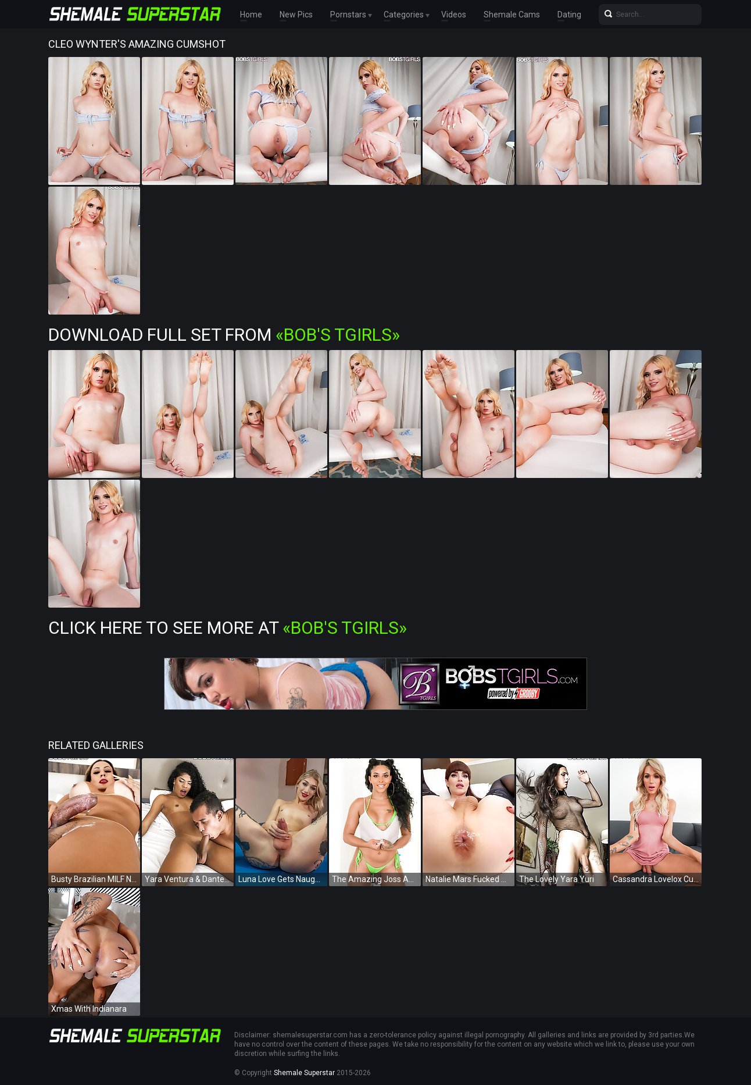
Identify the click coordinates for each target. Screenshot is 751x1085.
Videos (453, 14)
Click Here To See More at (227, 628)
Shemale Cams (512, 14)
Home (251, 14)
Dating (569, 14)
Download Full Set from (224, 334)
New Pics (296, 14)
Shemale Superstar (304, 1073)
